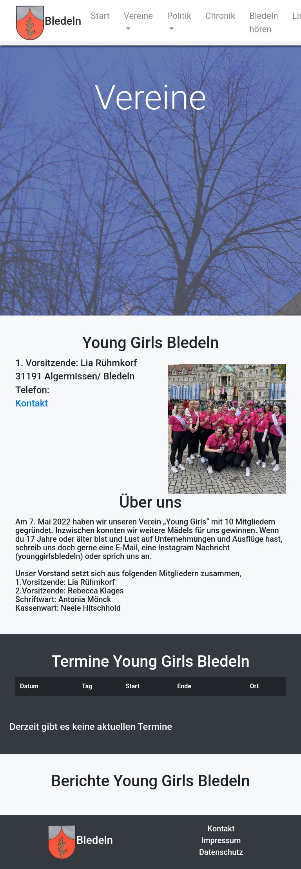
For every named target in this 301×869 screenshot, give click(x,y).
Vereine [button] (138, 16)
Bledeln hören (263, 22)
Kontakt (220, 828)
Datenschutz (221, 852)
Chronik (220, 16)
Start (100, 16)
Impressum (221, 840)
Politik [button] (179, 16)
